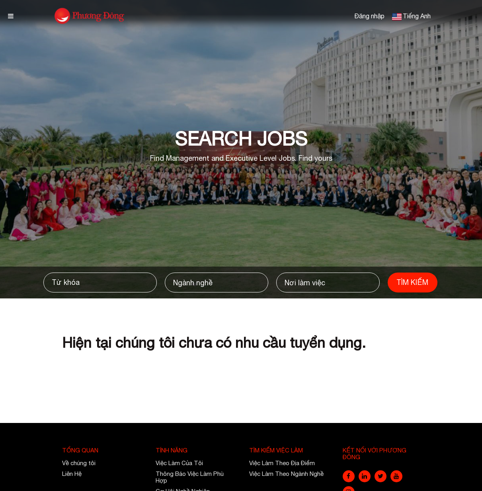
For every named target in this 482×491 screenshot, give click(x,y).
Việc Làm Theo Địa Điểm (282, 463)
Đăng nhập (369, 15)
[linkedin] (365, 476)
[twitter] (380, 476)
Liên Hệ (72, 473)
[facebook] (349, 476)
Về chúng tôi (79, 463)
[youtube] (396, 476)
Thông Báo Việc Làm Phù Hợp (190, 477)
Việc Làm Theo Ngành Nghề (286, 473)
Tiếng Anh (417, 15)
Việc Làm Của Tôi (179, 463)
